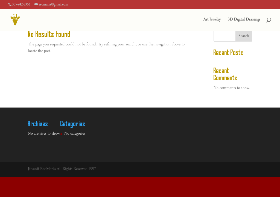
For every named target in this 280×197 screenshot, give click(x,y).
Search (243, 36)
